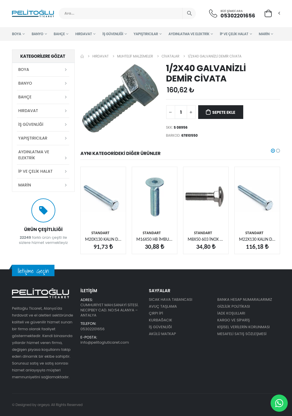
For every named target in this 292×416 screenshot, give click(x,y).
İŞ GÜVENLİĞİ (112, 33)
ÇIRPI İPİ (156, 313)
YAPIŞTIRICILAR (146, 33)
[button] (268, 13)
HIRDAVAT (83, 33)
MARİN (264, 33)
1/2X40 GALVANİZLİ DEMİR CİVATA (215, 56)
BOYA (16, 33)
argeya (43, 404)
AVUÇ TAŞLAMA (163, 306)
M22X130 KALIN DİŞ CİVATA (257, 239)
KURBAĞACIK (160, 320)
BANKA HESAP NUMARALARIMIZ (244, 299)
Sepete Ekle (223, 112)
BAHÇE (59, 33)
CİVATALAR (170, 56)
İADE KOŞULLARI (231, 313)
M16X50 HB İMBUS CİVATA (154, 239)
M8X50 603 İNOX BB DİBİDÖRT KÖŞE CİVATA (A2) (206, 239)
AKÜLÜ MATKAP (162, 334)
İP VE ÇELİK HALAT (234, 33)
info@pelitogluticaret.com (104, 342)
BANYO (37, 33)
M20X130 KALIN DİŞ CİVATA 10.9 (103, 239)
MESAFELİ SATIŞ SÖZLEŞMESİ (242, 334)
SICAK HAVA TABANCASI (170, 299)
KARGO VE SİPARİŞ (233, 320)
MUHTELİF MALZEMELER (135, 56)
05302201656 (237, 16)
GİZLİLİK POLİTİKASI (233, 306)
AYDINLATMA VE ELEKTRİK (189, 33)
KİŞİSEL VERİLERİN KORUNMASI (243, 327)
